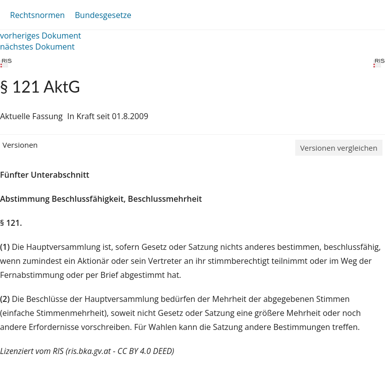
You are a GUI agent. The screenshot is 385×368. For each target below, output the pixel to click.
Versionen (20, 145)
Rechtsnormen (37, 15)
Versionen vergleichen (338, 148)
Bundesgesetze (103, 15)
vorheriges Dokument (40, 35)
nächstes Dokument (37, 46)
